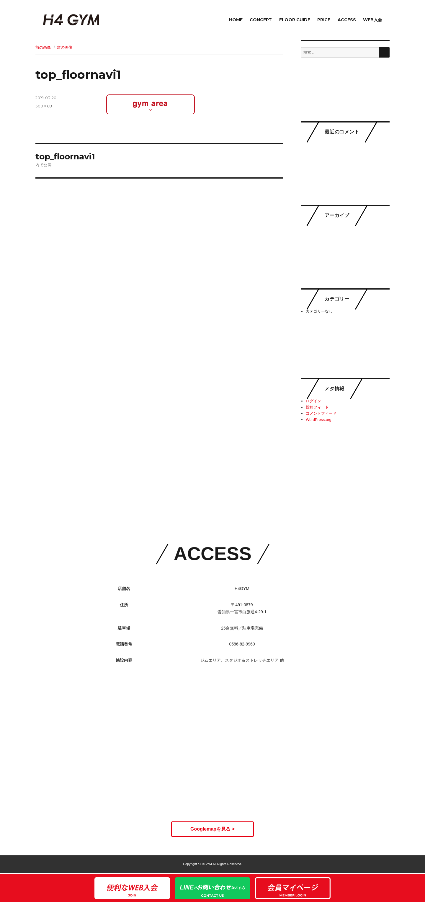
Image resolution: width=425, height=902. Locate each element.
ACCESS (347, 19)
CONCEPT (261, 19)
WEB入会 (372, 19)
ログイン (313, 401)
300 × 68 (43, 106)
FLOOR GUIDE (294, 19)
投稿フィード (317, 407)
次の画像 (64, 47)
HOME (236, 19)
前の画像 (43, 47)
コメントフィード (321, 413)
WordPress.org (318, 419)
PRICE (323, 19)
